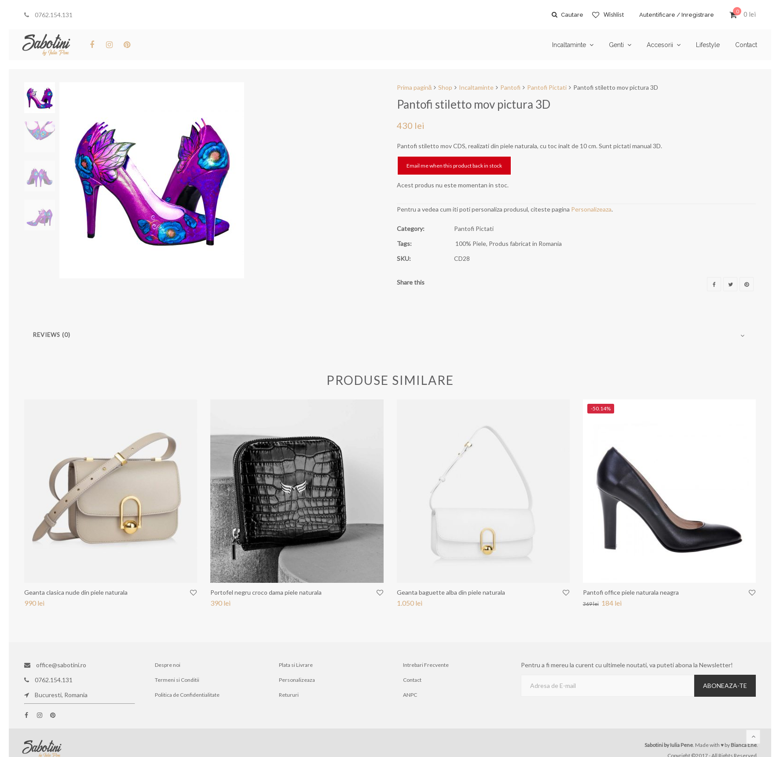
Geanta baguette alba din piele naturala (451, 592)
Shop (445, 87)
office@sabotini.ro (55, 665)
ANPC (410, 694)
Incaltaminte (476, 87)
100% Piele (470, 243)
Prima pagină (414, 87)
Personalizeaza (591, 209)
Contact (412, 680)
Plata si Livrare (296, 665)
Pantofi (510, 87)
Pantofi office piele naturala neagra (631, 592)
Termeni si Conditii (177, 680)
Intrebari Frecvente (426, 665)
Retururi (289, 694)
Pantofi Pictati (547, 87)
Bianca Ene (744, 745)
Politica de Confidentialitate (187, 694)
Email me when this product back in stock (454, 165)
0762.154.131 (48, 14)
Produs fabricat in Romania (525, 243)
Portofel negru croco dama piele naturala (266, 592)
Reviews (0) (51, 334)
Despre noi (167, 665)
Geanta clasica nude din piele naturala (76, 592)
